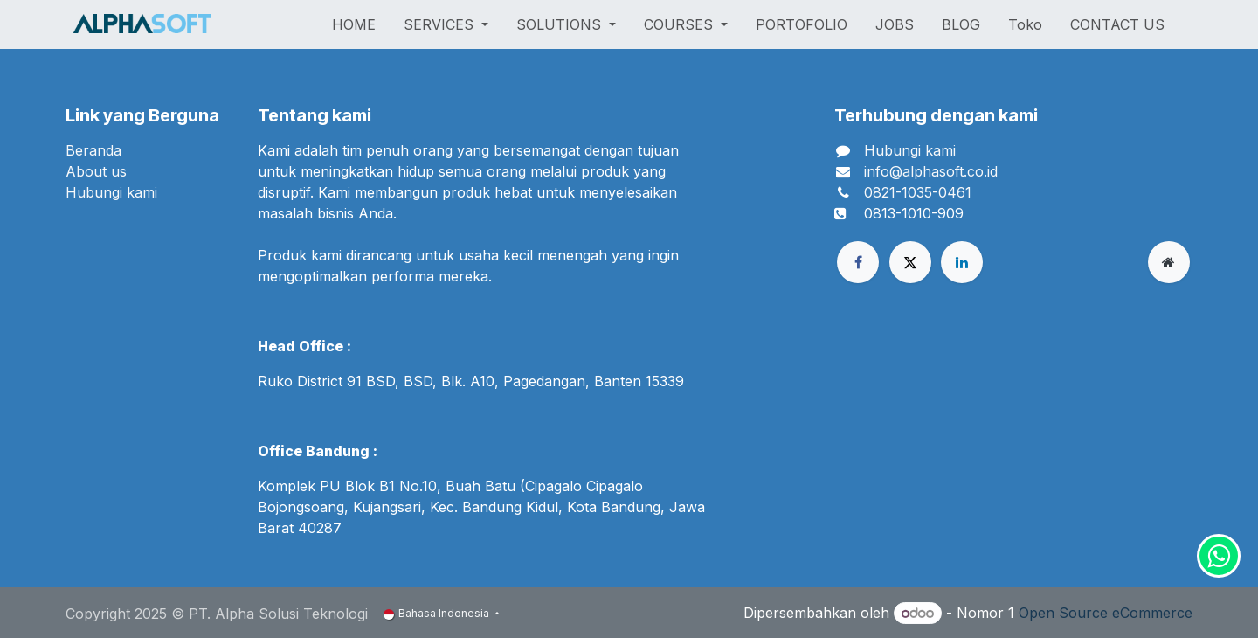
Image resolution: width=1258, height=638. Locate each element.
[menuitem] (354, 24)
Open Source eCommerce (1105, 612)
